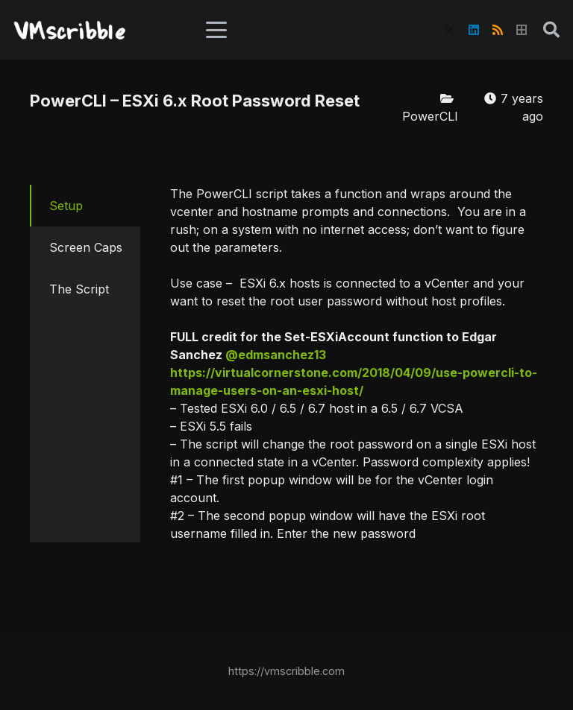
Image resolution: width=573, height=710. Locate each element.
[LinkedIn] (474, 30)
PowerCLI (430, 116)
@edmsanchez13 (275, 354)
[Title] (521, 30)
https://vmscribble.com (286, 671)
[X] (450, 30)
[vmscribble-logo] (73, 30)
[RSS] (498, 30)
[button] (216, 29)
